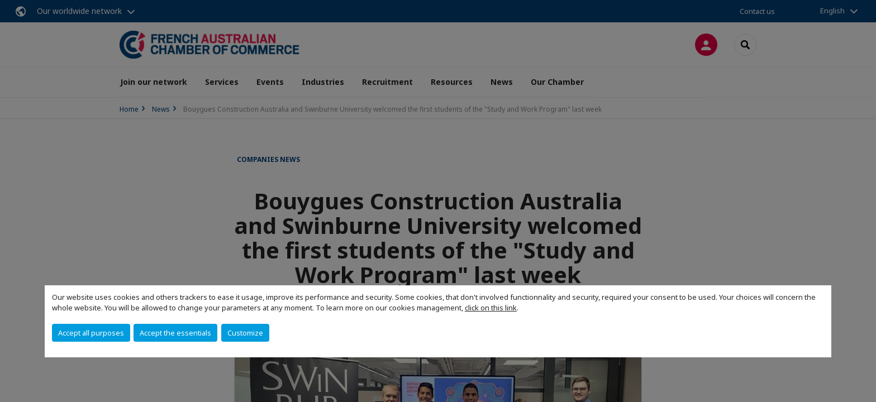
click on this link (491, 308)
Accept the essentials (175, 333)
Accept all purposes (91, 333)
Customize (245, 333)
